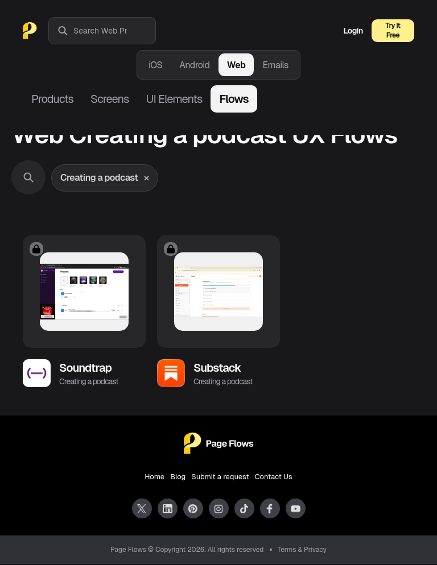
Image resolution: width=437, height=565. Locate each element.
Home (154, 478)
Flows (233, 99)
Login (353, 31)
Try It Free (393, 30)
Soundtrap (85, 369)
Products (52, 99)
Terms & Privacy (302, 550)
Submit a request (220, 478)
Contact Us (273, 478)
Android (194, 65)
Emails (275, 65)
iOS (155, 65)
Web (236, 65)
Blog (177, 478)
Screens (109, 99)
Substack (217, 369)
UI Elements (174, 99)
